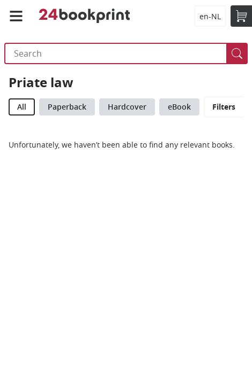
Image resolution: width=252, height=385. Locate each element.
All (21, 107)
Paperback (67, 107)
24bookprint (84, 16)
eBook (179, 107)
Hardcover (127, 107)
